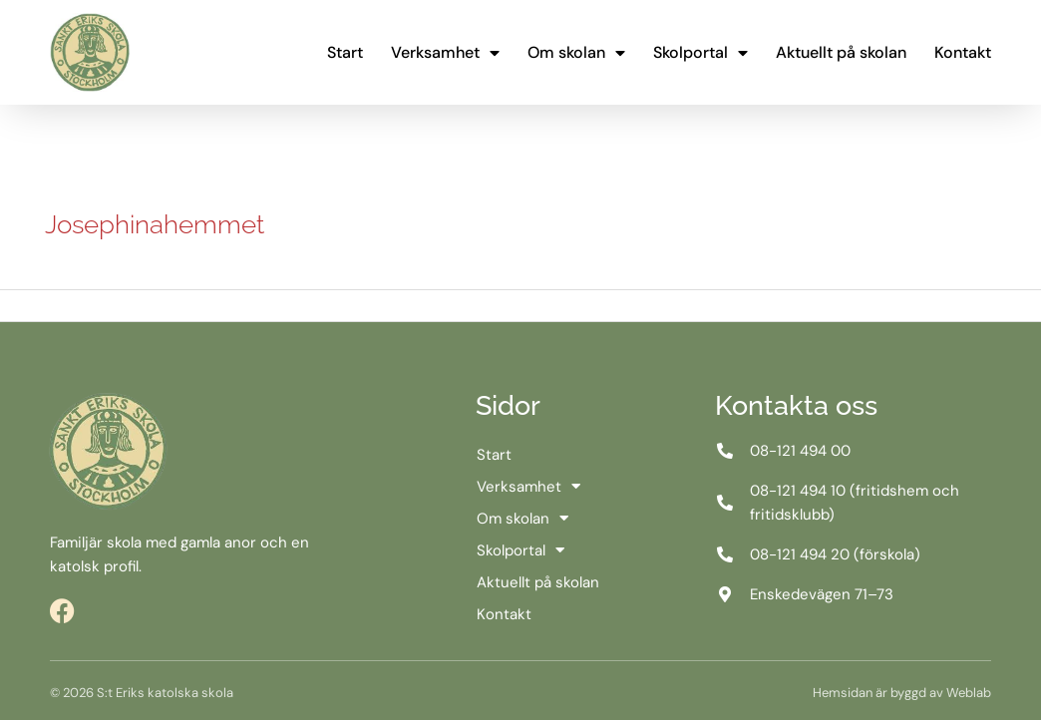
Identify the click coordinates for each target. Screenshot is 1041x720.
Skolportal (700, 53)
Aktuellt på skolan (841, 52)
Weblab (968, 692)
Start (345, 52)
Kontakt (962, 52)
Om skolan (576, 53)
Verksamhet (445, 53)
